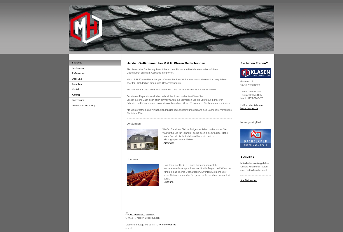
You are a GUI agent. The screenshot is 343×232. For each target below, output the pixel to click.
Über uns (168, 182)
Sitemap (150, 214)
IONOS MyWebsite (166, 224)
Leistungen (168, 143)
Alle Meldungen (248, 180)
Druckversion (135, 214)
